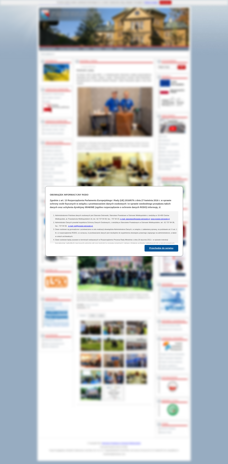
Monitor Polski (165, 432)
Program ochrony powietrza (171, 362)
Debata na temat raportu (170, 155)
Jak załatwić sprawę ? (52, 98)
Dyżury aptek (49, 169)
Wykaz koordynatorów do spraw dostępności (54, 345)
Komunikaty (48, 176)
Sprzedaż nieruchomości (54, 173)
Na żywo (163, 136)
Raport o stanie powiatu (169, 152)
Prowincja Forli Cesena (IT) (171, 329)
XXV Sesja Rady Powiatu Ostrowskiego (170, 167)
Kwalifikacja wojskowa (53, 151)
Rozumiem (165, 2)
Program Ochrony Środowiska (172, 354)
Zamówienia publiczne (53, 147)
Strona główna (46, 54)
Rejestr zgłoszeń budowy (54, 158)
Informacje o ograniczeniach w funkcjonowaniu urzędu (56, 163)
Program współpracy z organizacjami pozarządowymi (172, 367)
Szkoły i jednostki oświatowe (55, 126)
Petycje (163, 148)
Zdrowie (109, 49)
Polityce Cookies (151, 2)
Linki (101, 315)
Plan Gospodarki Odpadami (171, 358)
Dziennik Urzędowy (168, 428)
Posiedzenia (165, 140)
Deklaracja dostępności (53, 340)
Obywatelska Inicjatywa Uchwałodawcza (169, 160)
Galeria (86, 49)
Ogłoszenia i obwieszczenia (55, 180)
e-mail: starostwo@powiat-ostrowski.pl (135, 219)
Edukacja (97, 49)
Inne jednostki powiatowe (54, 133)
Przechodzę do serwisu (161, 248)
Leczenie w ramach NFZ (53, 154)
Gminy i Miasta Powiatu (69, 49)
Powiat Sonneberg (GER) (170, 325)
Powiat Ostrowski (48, 49)
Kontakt (120, 49)
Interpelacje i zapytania (169, 144)
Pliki (92, 315)
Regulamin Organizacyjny (54, 94)
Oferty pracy (49, 184)
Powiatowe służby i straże (54, 129)
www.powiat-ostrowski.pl (160, 219)
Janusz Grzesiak (91, 305)
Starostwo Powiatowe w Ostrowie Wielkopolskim (121, 443)
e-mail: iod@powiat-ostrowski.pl (80, 226)
